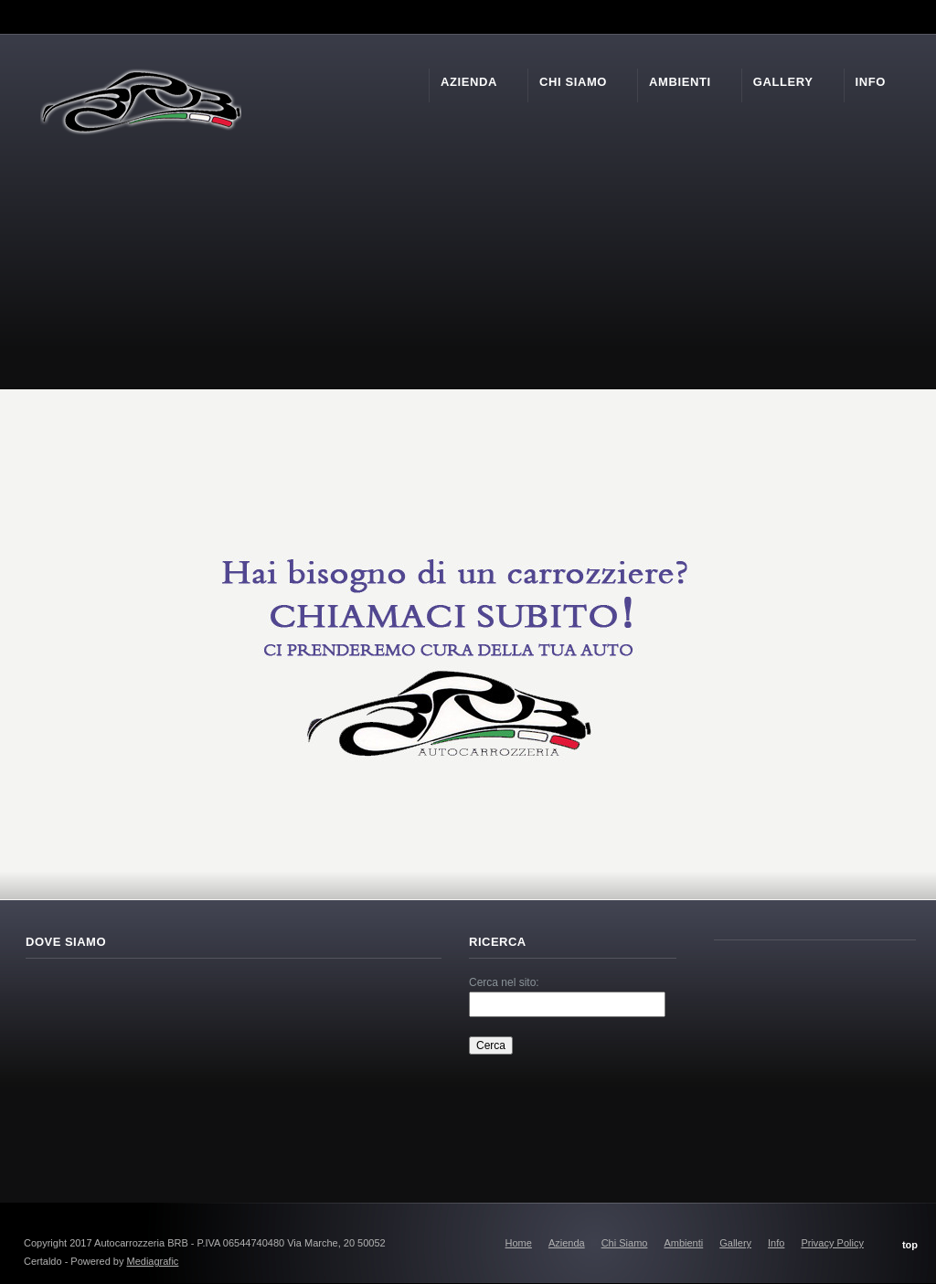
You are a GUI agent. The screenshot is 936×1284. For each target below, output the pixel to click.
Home (518, 1242)
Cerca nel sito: (504, 982)
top (910, 1244)
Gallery (735, 1242)
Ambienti (683, 1242)
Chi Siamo (624, 1242)
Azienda (566, 1242)
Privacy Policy (832, 1242)
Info (776, 1242)
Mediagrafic (153, 1261)
